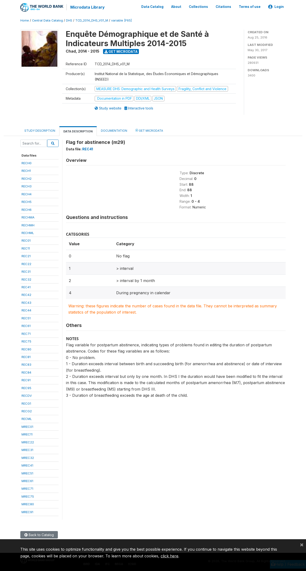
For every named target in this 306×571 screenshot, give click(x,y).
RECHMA (28, 217)
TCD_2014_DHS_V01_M (91, 20)
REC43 (26, 302)
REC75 (26, 341)
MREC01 (27, 426)
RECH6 (27, 209)
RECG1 (26, 403)
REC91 (26, 380)
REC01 (26, 240)
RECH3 (27, 186)
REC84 (26, 372)
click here (169, 556)
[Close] (302, 544)
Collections (198, 7)
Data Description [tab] (78, 131)
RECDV (27, 395)
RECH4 (27, 194)
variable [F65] (121, 20)
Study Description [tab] (39, 130)
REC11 (26, 248)
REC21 (26, 256)
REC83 (26, 364)
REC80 (26, 349)
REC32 (26, 279)
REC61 (26, 325)
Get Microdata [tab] (149, 130)
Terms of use (250, 7)
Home (24, 20)
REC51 (26, 318)
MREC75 (28, 496)
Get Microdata (121, 51)
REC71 (26, 333)
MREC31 (27, 449)
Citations (223, 7)
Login (276, 7)
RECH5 (27, 201)
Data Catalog (152, 7)
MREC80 (28, 504)
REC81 (26, 357)
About (176, 7)
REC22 (26, 263)
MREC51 (27, 473)
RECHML (28, 232)
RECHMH (28, 225)
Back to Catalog (39, 535)
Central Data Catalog (47, 20)
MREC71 (27, 488)
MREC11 (27, 434)
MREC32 (28, 457)
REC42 (26, 294)
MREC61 (27, 481)
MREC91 (27, 511)
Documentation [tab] (114, 130)
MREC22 (28, 442)
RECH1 (26, 170)
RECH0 (27, 163)
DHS (69, 20)
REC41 (26, 287)
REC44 (26, 310)
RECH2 (27, 178)
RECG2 (27, 411)
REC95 (26, 387)
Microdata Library (87, 7)
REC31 (26, 271)
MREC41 (27, 465)
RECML (27, 418)
